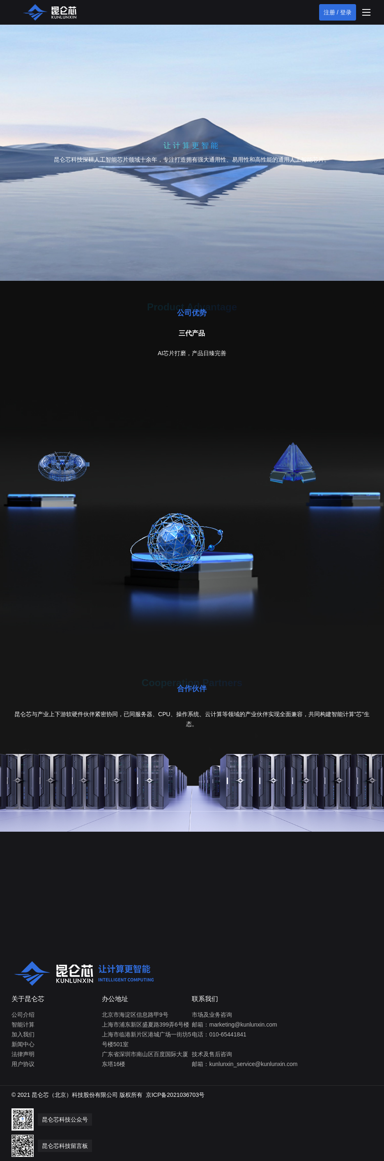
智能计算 (22, 1024)
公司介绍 (22, 1014)
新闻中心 (22, 1044)
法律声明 (22, 1054)
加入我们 (22, 1034)
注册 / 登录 (338, 12)
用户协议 (22, 1064)
